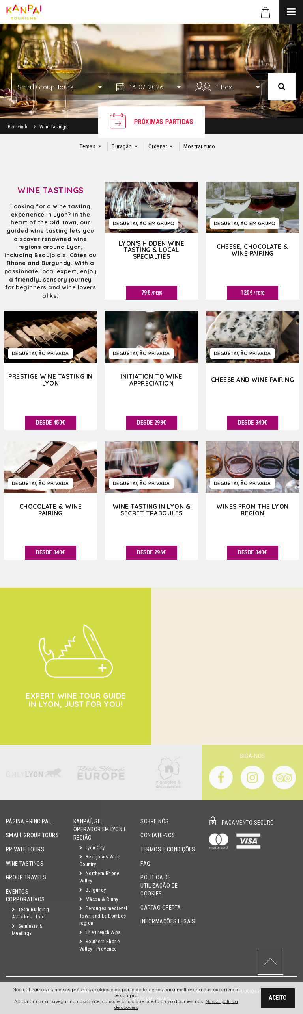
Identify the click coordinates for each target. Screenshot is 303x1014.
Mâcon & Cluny (98, 899)
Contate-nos (157, 835)
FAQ (145, 863)
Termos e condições (167, 849)
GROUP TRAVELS (26, 877)
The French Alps (100, 932)
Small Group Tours (32, 835)
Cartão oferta (160, 908)
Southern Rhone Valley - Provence (99, 945)
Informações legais (167, 921)
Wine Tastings (24, 863)
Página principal (28, 821)
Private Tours (25, 849)
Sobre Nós (154, 821)
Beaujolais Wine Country (99, 860)
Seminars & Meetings (27, 929)
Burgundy (92, 890)
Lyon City (92, 848)
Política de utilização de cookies (159, 885)
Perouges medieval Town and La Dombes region (103, 915)
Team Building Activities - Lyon (30, 913)
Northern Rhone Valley (99, 877)
